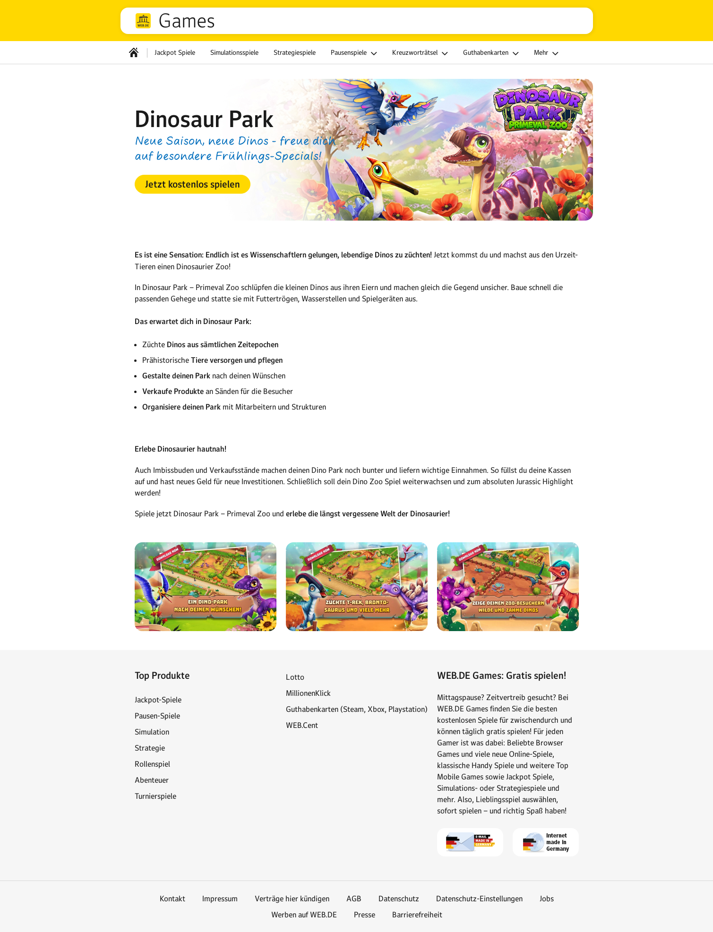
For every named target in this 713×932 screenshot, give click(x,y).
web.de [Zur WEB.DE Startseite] (143, 20)
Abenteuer (152, 780)
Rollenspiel (152, 764)
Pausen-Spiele (157, 715)
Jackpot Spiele (175, 52)
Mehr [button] (547, 53)
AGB (353, 898)
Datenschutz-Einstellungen (479, 898)
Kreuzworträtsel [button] (421, 53)
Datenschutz (398, 898)
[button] (192, 184)
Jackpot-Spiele (158, 699)
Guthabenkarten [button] (492, 53)
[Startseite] (133, 52)
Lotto (295, 677)
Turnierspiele (155, 796)
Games (186, 20)
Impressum (220, 898)
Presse (364, 914)
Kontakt (172, 898)
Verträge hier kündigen (292, 898)
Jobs (547, 898)
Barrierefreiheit (417, 914)
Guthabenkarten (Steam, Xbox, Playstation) (357, 709)
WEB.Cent (302, 725)
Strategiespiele (295, 52)
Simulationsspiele (234, 52)
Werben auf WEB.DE (304, 914)
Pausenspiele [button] (355, 53)
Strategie (150, 747)
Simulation (152, 731)
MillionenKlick (308, 693)
